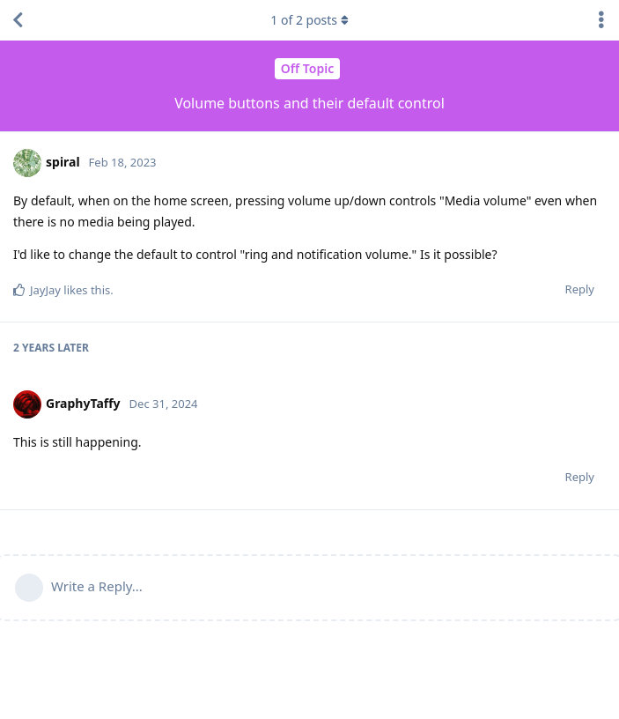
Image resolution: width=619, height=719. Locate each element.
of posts (309, 19)
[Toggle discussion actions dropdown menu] (601, 20)
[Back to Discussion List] (17, 20)
